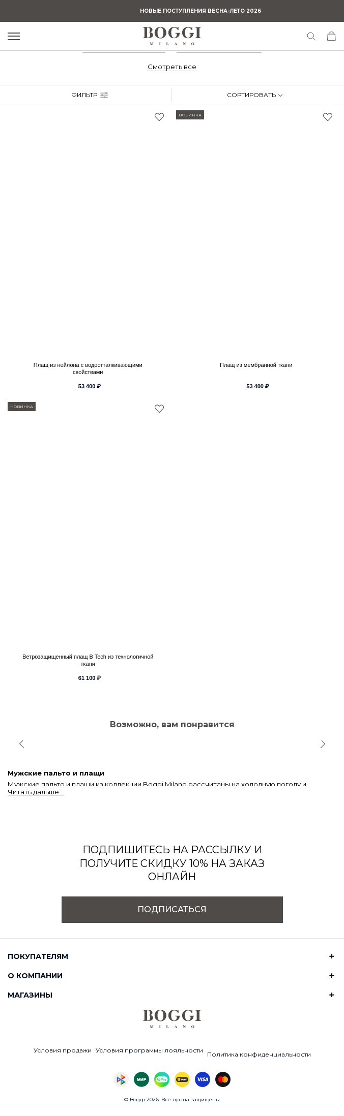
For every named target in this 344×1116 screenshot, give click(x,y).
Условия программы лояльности (149, 1050)
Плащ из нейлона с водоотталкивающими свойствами (88, 368)
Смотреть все (172, 67)
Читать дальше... (36, 792)
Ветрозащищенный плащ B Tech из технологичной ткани (87, 660)
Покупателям (38, 956)
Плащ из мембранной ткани (256, 365)
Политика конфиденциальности (259, 1054)
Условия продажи (63, 1050)
